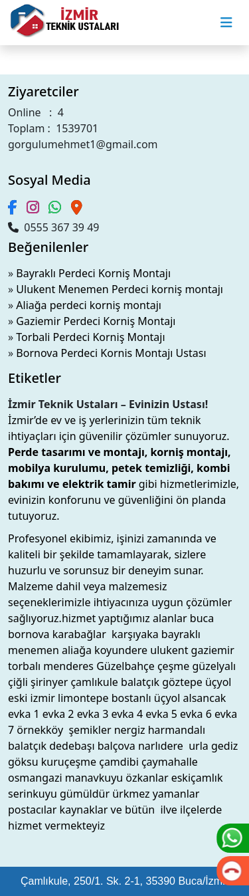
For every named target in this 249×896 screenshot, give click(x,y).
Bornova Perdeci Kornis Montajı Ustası (111, 353)
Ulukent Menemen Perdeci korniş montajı (119, 289)
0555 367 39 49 (53, 227)
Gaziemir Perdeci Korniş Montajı (95, 321)
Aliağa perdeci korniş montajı (88, 305)
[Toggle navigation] (226, 23)
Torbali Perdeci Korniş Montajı (90, 337)
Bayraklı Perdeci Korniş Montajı (93, 273)
